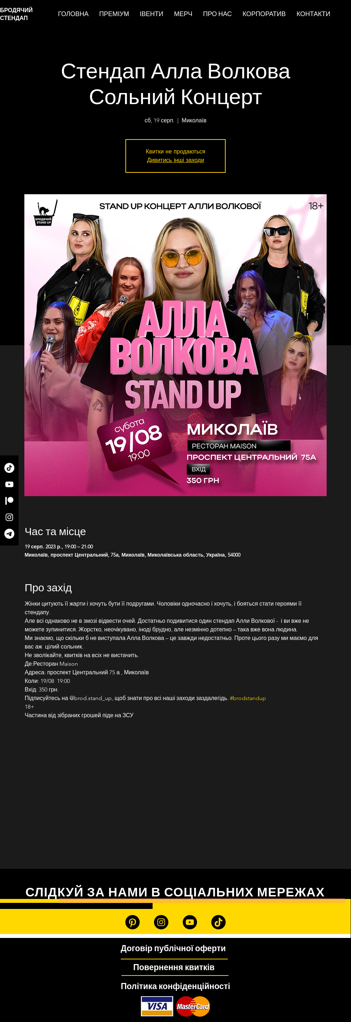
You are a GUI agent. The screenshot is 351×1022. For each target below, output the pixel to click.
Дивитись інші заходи (175, 160)
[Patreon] (9, 501)
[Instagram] (9, 517)
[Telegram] (9, 534)
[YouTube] (9, 484)
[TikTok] (9, 468)
